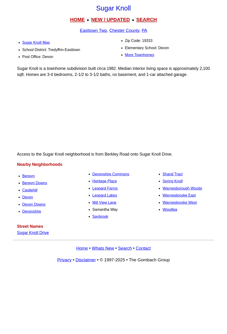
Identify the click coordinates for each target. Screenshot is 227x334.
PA (144, 30)
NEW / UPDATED (110, 19)
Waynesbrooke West (180, 202)
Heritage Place (104, 181)
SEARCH (146, 19)
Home (82, 248)
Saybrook (100, 216)
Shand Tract (173, 174)
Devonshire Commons (110, 174)
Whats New (103, 248)
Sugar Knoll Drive (33, 232)
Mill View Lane (104, 202)
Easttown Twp (93, 30)
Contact (143, 248)
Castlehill (29, 190)
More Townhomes (139, 55)
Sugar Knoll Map (36, 42)
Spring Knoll (173, 181)
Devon (27, 197)
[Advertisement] (113, 114)
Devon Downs (34, 204)
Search (125, 248)
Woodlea (170, 209)
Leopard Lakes (104, 195)
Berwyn (28, 176)
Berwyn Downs (34, 183)
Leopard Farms (105, 188)
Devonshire (31, 211)
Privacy (64, 259)
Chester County (124, 30)
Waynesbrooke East (179, 195)
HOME (77, 19)
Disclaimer (85, 259)
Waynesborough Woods (182, 188)
